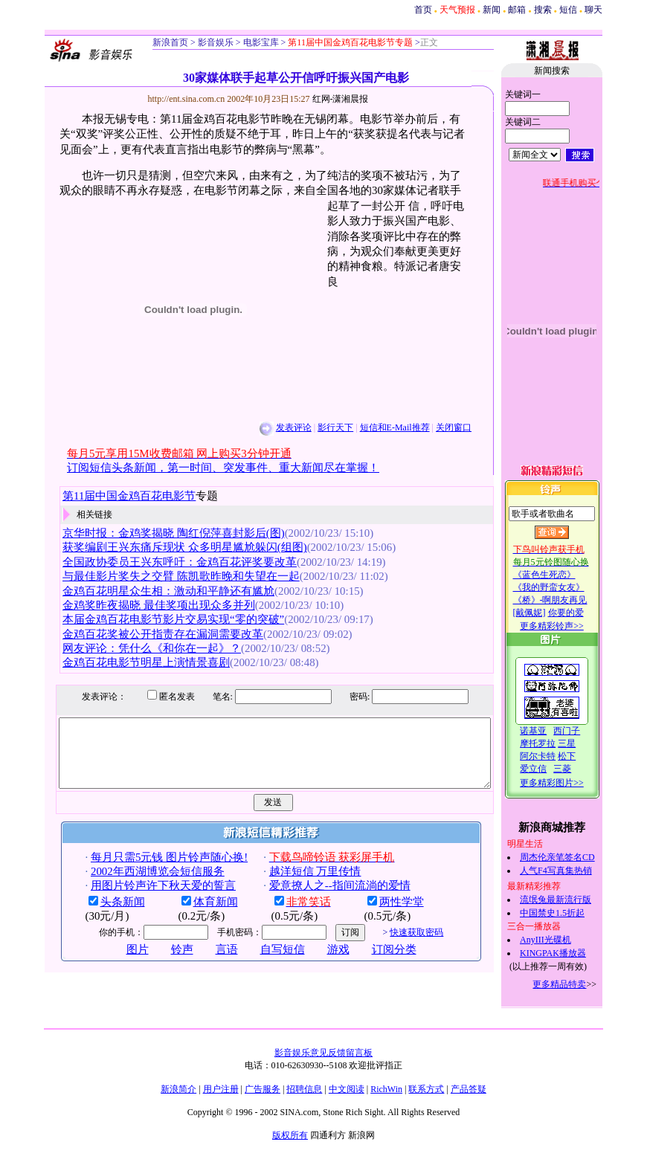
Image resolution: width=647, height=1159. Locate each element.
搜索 (543, 9)
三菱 (579, 768)
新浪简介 (178, 1089)
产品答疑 (468, 1089)
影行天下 (320, 427)
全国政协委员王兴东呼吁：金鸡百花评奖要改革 (164, 562)
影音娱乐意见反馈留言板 (323, 1052)
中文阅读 (346, 1089)
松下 (583, 756)
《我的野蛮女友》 (564, 587)
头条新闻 (106, 915)
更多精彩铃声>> (568, 626)
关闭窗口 (438, 427)
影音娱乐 (216, 42)
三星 (583, 743)
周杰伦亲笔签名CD (573, 857)
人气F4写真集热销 (572, 870)
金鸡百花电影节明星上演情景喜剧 (130, 662)
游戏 (322, 963)
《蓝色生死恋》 (560, 574)
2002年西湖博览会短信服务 (141, 885)
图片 (121, 963)
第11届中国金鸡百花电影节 (113, 496)
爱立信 (549, 768)
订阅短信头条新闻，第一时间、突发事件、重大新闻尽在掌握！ (207, 468)
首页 (423, 9)
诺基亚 (549, 731)
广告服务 (262, 1089)
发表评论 (277, 427)
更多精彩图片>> (568, 783)
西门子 (583, 731)
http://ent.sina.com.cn (171, 99)
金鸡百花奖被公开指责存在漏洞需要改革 (147, 634)
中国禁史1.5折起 (568, 913)
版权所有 (290, 1135)
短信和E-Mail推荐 (378, 427)
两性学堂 (385, 915)
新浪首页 (170, 42)
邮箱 (517, 9)
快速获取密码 (401, 945)
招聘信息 (304, 1089)
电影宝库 (260, 42)
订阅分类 (377, 963)
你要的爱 (581, 612)
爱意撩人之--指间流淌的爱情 (323, 899)
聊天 (593, 9)
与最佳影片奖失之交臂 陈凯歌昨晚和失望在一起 (165, 576)
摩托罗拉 (554, 743)
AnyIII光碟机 (562, 939)
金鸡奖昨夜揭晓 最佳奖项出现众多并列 (143, 605)
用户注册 (221, 1089)
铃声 (166, 963)
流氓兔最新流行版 (572, 899)
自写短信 (266, 963)
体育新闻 (199, 915)
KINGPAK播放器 (569, 953)
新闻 (491, 9)
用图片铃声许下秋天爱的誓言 (146, 899)
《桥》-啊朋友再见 (566, 600)
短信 (568, 9)
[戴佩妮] (545, 612)
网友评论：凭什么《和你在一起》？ (136, 648)
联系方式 (426, 1089)
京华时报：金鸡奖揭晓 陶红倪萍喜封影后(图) (158, 533)
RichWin (386, 1089)
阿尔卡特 (554, 756)
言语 (210, 963)
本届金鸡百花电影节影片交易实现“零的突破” (157, 619)
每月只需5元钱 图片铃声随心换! (152, 870)
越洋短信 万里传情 (299, 885)
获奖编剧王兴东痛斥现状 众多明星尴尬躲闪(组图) (169, 547)
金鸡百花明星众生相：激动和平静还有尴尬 (153, 591)
